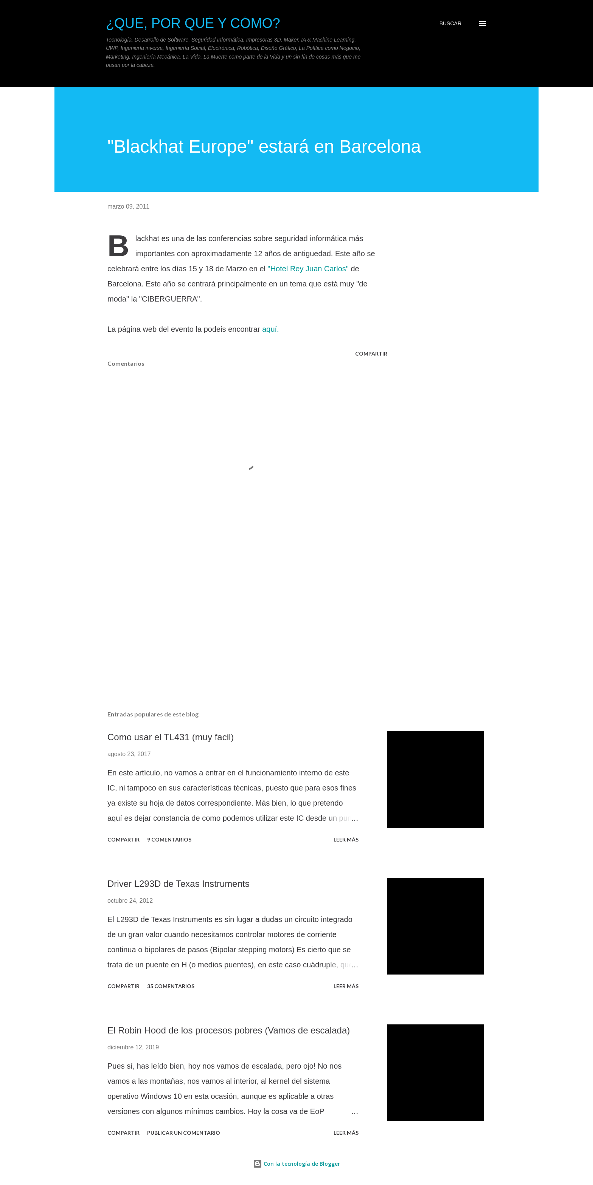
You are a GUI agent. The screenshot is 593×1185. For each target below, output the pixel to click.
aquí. (270, 329)
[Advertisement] (235, 616)
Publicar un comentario (183, 1132)
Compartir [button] (371, 353)
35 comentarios (170, 986)
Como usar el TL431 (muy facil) (170, 737)
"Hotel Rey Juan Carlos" (308, 269)
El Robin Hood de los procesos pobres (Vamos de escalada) (228, 1030)
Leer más (346, 839)
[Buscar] (450, 23)
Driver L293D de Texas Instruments (178, 884)
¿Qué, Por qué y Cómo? (193, 23)
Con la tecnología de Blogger (296, 1163)
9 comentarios (169, 839)
